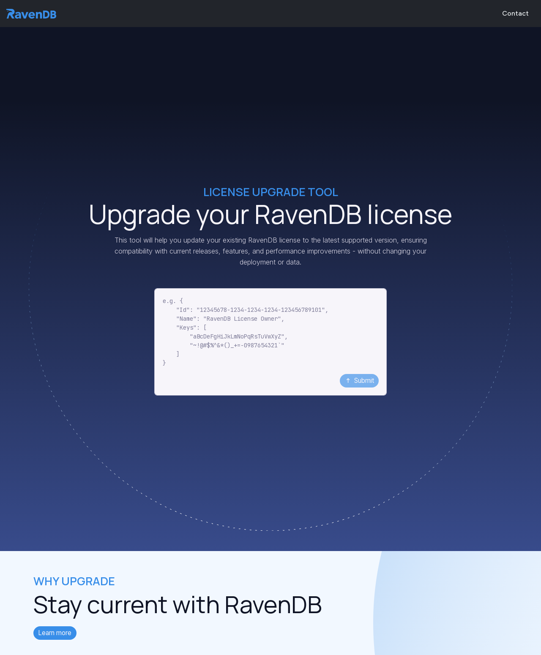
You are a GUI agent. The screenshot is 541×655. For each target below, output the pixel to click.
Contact (515, 13)
